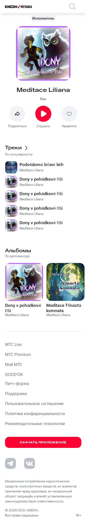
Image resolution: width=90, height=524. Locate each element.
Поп (43, 99)
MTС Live (13, 345)
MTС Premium (18, 355)
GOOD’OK (14, 375)
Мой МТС (13, 365)
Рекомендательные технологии (35, 424)
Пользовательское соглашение (34, 404)
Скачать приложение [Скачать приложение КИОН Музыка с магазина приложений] (43, 442)
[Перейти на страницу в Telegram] (10, 463)
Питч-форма (17, 384)
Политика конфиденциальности (35, 414)
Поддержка (16, 394)
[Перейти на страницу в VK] (29, 463)
